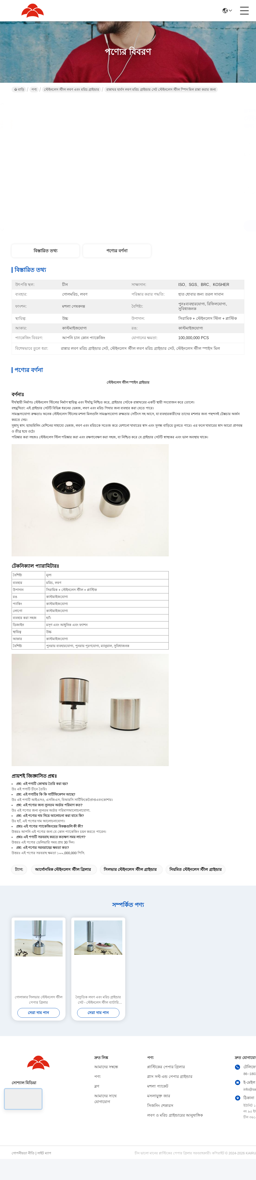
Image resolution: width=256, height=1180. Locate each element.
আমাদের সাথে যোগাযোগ (105, 1099)
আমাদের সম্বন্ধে (106, 1067)
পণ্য (34, 89)
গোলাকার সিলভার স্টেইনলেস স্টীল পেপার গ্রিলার (39, 999)
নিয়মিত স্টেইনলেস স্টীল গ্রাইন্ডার (195, 869)
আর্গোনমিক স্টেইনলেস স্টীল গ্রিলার (63, 869)
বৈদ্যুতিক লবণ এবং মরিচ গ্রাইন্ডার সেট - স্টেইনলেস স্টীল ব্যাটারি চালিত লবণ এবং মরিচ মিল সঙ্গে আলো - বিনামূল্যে (98, 1000)
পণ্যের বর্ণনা (116, 250)
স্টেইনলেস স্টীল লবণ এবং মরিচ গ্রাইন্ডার (71, 89)
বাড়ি (19, 89)
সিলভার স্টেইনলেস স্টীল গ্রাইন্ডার (130, 869)
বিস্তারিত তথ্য (45, 250)
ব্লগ (96, 1086)
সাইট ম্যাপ (44, 1153)
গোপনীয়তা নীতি (23, 1153)
